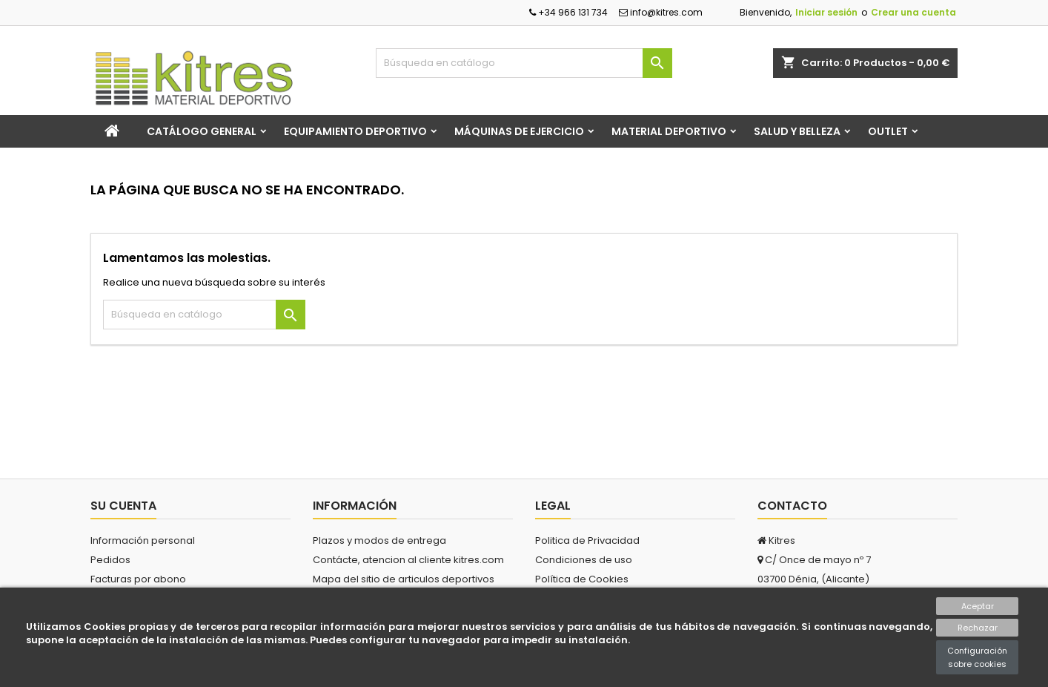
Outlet (888, 131)
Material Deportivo (668, 131)
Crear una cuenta (913, 12)
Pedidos (110, 560)
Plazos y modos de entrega (379, 540)
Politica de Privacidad (587, 540)
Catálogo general (201, 131)
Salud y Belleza (797, 131)
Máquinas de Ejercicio (519, 131)
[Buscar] (524, 63)
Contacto (792, 505)
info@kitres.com (661, 12)
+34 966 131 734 (568, 12)
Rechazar (978, 628)
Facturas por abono (138, 579)
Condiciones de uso (583, 560)
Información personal (142, 540)
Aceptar (977, 606)
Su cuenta (123, 505)
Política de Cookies (582, 579)
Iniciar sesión (826, 12)
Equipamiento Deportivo (355, 131)
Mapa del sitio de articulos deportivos (403, 579)
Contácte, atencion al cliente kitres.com (408, 560)
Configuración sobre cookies (977, 657)
